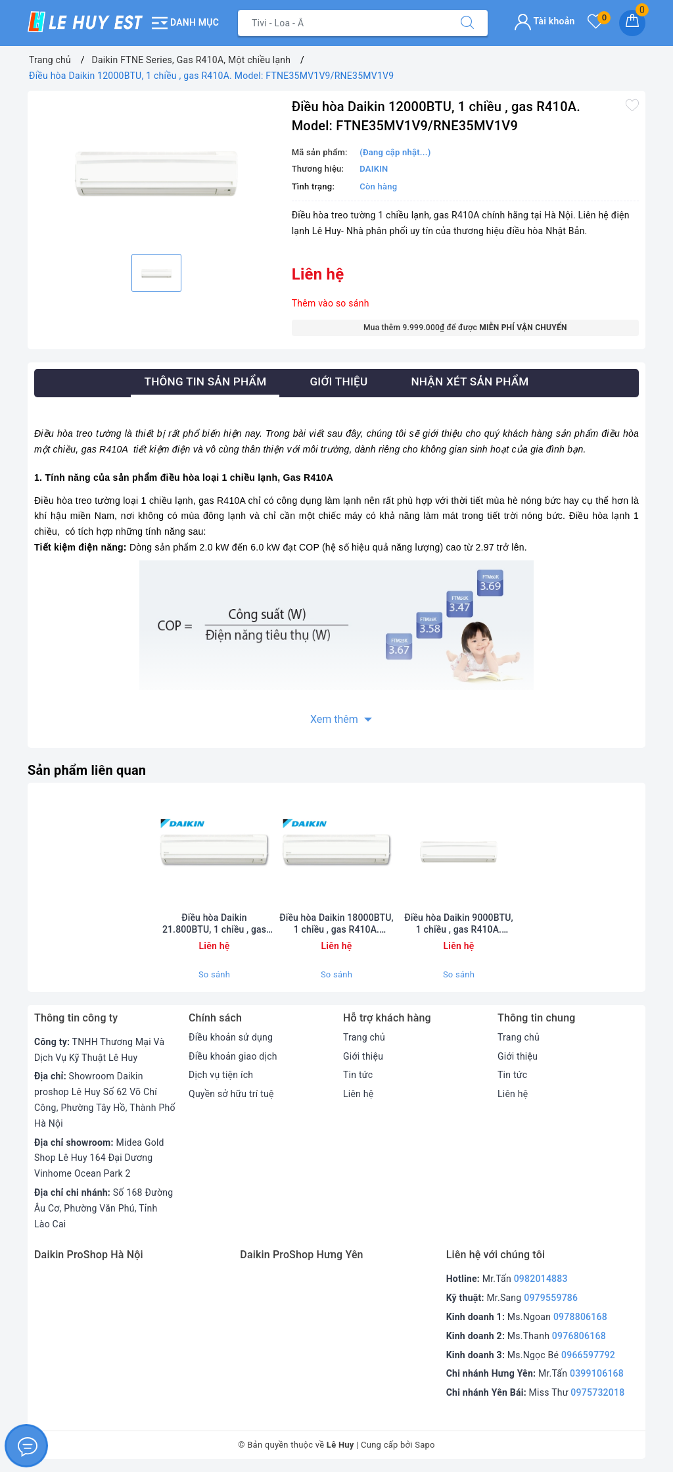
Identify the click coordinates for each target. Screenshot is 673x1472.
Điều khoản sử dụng (231, 1037)
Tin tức (358, 1074)
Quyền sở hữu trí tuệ (231, 1094)
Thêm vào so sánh (330, 303)
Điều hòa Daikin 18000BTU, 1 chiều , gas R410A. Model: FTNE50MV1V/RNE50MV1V (336, 923)
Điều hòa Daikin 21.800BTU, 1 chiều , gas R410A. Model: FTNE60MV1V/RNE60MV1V (214, 923)
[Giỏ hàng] (632, 23)
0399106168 (597, 1373)
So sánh (214, 974)
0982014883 (541, 1278)
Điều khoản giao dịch (233, 1056)
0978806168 (580, 1317)
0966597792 (588, 1355)
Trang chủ (364, 1037)
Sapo (425, 1445)
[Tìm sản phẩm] (343, 23)
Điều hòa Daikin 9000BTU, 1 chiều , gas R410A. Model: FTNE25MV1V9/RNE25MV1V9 (459, 923)
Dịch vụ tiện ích (221, 1074)
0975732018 (597, 1392)
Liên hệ (358, 1094)
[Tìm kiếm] (467, 23)
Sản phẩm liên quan (87, 770)
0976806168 (579, 1336)
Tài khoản (544, 21)
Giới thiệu (363, 1056)
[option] (156, 170)
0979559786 (551, 1297)
